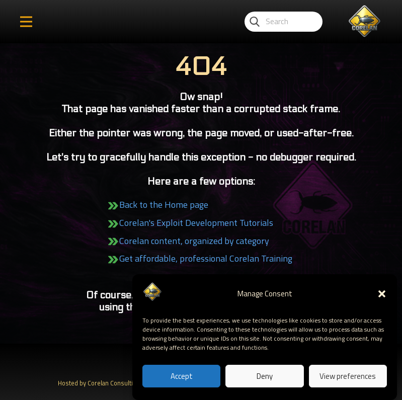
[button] (382, 294)
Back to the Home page (163, 204)
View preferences (347, 376)
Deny (265, 376)
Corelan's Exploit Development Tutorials (196, 222)
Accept (182, 376)
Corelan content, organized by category (194, 241)
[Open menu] (26, 22)
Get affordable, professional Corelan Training (205, 258)
